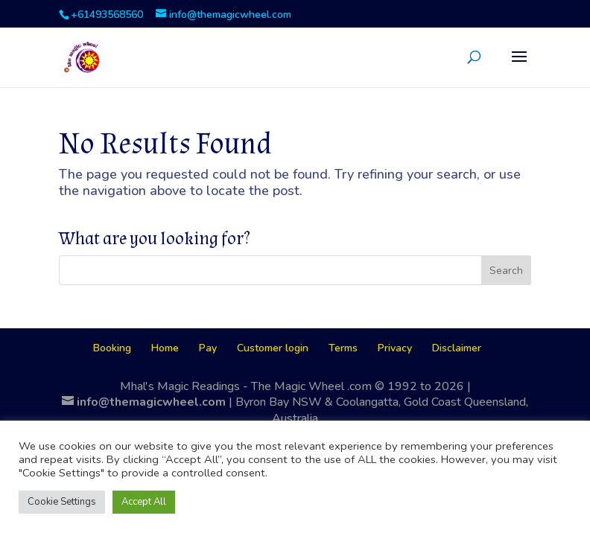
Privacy (395, 348)
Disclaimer (456, 348)
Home (165, 348)
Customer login (272, 348)
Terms (343, 348)
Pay (208, 348)
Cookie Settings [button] (62, 501)
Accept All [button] (143, 501)
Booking (112, 348)
